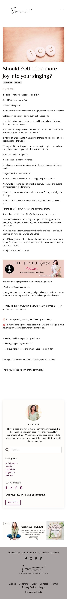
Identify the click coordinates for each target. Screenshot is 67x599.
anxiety (8, 466)
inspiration (8, 82)
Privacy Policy (29, 587)
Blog (34, 583)
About (12, 583)
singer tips (10, 472)
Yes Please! (13, 502)
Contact (44, 583)
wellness (18, 82)
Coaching (24, 583)
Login (42, 587)
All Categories (11, 463)
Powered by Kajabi (33, 592)
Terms (54, 583)
